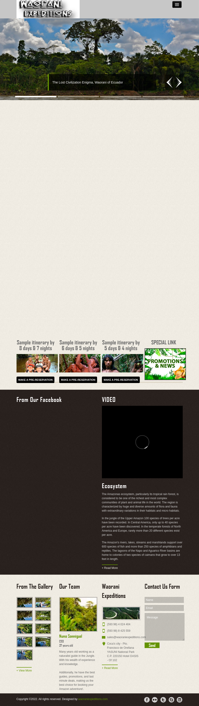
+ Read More (110, 568)
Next (178, 82)
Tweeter (163, 700)
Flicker (155, 700)
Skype (171, 700)
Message (165, 627)
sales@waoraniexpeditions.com (126, 637)
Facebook (147, 700)
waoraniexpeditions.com (93, 699)
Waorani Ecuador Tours (48, 9)
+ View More (24, 670)
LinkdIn (180, 700)
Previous (169, 82)
